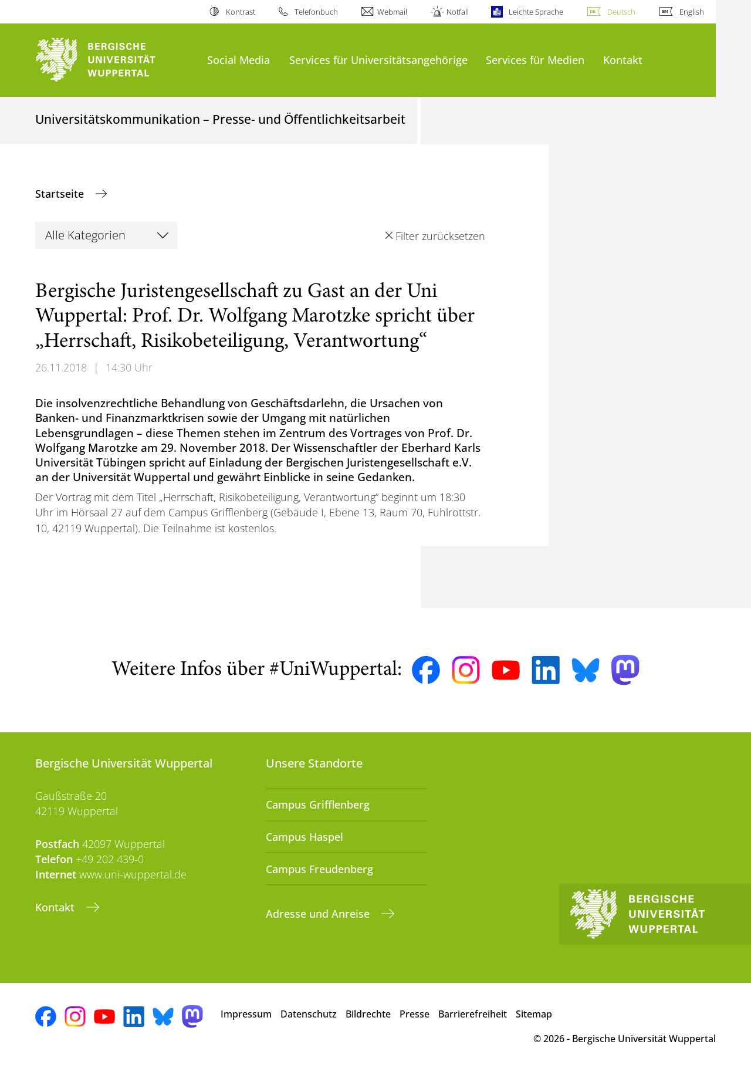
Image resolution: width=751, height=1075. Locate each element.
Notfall (457, 11)
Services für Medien (535, 59)
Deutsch (621, 11)
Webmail (392, 11)
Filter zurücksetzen (440, 236)
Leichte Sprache (536, 11)
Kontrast (240, 11)
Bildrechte (368, 1014)
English (691, 11)
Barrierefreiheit (472, 1014)
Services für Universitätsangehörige (378, 59)
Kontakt (622, 59)
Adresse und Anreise (319, 914)
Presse (414, 1014)
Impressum (246, 1014)
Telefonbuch (316, 11)
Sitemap (534, 1014)
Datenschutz (308, 1014)
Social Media (238, 59)
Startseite (61, 194)
